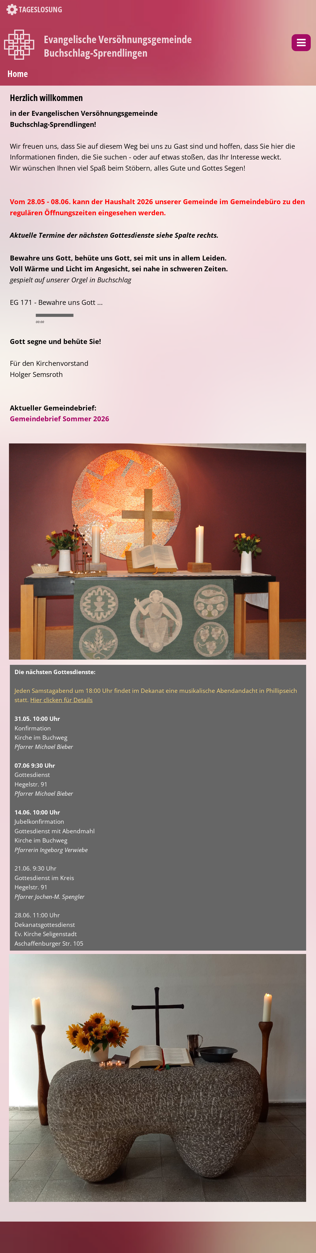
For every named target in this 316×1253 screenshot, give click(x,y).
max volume (107, 315)
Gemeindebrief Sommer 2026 (59, 418)
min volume (82, 315)
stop (31, 315)
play (21, 315)
